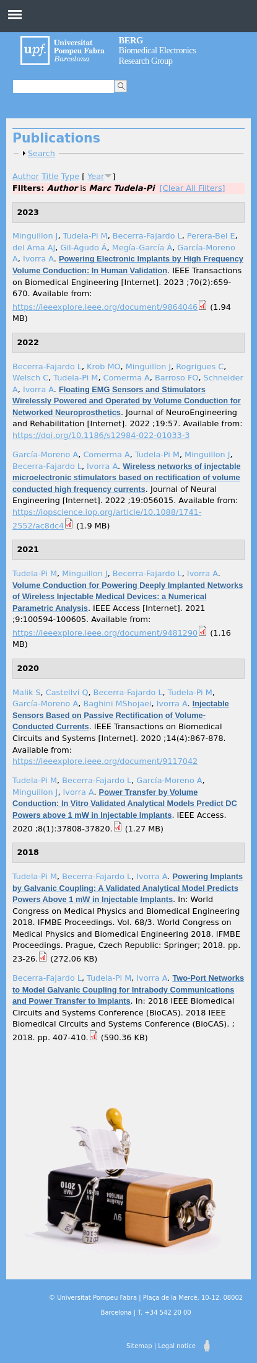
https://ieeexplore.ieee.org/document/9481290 (105, 633)
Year (95, 176)
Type (70, 176)
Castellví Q (67, 692)
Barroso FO (176, 377)
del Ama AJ (33, 247)
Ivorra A (38, 258)
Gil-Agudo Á (83, 247)
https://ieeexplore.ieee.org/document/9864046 (105, 307)
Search (41, 153)
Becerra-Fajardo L (147, 235)
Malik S (26, 692)
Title (49, 176)
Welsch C (30, 377)
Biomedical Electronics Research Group (157, 50)
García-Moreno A (45, 454)
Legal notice (177, 1346)
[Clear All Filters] (192, 188)
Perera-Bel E (211, 235)
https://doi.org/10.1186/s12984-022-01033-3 (100, 435)
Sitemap (139, 1346)
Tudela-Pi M (85, 235)
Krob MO (104, 366)
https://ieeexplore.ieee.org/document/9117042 (105, 761)
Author (25, 176)
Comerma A (126, 377)
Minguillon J (35, 235)
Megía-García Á (142, 247)
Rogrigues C (200, 366)
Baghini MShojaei (117, 703)
